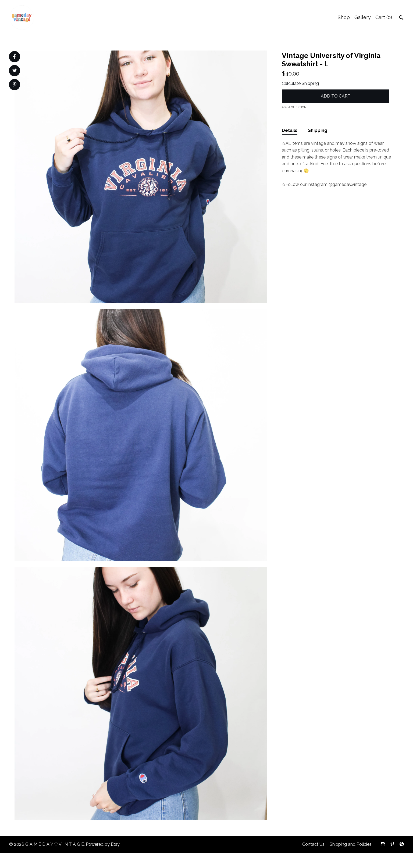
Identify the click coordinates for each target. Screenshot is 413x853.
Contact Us (313, 844)
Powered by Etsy (103, 844)
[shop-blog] (402, 844)
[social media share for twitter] (14, 71)
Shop (344, 17)
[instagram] (383, 844)
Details (289, 130)
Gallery (362, 17)
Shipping (317, 130)
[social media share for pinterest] (14, 85)
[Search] (401, 18)
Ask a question (294, 107)
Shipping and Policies (351, 844)
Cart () (383, 17)
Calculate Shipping (300, 83)
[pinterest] (392, 844)
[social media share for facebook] (14, 57)
